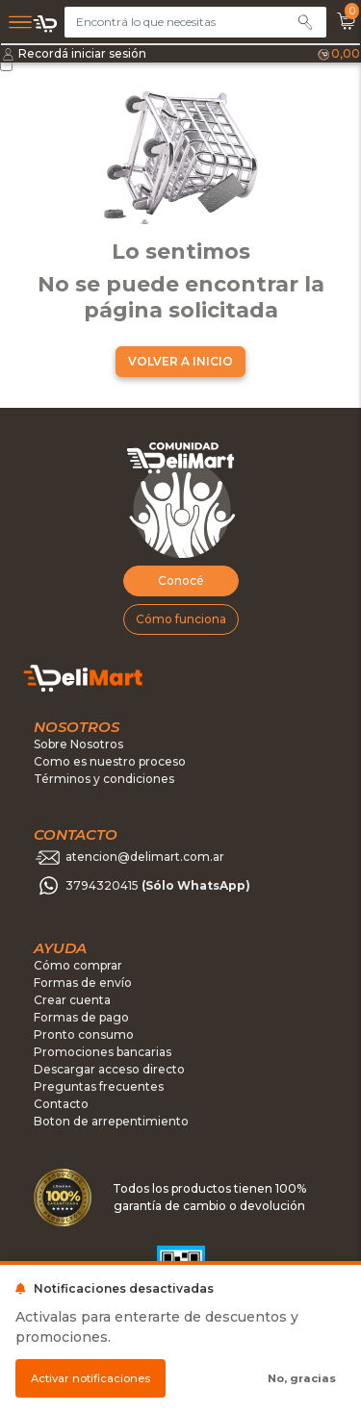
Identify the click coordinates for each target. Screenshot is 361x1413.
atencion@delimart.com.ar (144, 856)
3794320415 (157, 885)
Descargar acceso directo (109, 1069)
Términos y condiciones (104, 778)
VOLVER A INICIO (180, 361)
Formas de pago (81, 1017)
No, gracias (302, 1378)
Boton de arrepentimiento (111, 1121)
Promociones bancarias (102, 1052)
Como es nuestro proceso (110, 761)
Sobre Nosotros (78, 744)
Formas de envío (83, 982)
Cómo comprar (78, 965)
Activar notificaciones (90, 1378)
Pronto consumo (84, 1034)
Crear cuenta (72, 1000)
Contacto (61, 1104)
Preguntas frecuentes (99, 1086)
